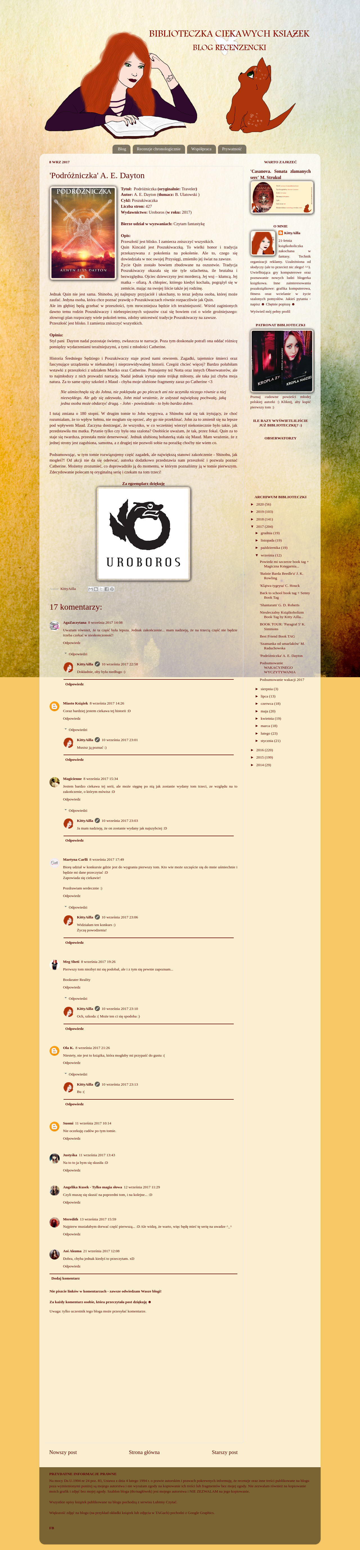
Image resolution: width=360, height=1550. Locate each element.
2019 (260, 511)
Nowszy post (63, 1452)
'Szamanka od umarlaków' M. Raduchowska (282, 645)
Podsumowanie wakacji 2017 (282, 679)
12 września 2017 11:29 (142, 1187)
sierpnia (267, 689)
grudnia (267, 533)
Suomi (68, 1123)
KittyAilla (85, 664)
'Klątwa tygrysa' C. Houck (280, 585)
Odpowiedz (71, 643)
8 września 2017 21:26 (92, 1048)
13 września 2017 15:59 (98, 1219)
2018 (260, 519)
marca (266, 726)
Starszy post (225, 1452)
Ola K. (68, 1048)
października (271, 547)
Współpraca (201, 149)
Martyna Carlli (75, 859)
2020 (260, 504)
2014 (260, 765)
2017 (260, 526)
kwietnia (268, 718)
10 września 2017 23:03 (120, 820)
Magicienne (72, 779)
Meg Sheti (71, 961)
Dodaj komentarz (65, 1278)
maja (265, 711)
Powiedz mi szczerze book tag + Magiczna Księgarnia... (284, 564)
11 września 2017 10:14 (93, 1123)
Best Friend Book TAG (277, 636)
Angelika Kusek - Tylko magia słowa (92, 1187)
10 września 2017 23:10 (120, 1009)
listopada (268, 540)
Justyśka (70, 1155)
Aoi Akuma (72, 1251)
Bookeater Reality (77, 980)
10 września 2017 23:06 (120, 917)
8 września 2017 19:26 (98, 961)
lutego (266, 733)
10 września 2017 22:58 (120, 664)
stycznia (267, 741)
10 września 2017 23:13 (120, 1084)
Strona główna (144, 1452)
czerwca (267, 703)
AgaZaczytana (74, 622)
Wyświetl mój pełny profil (270, 311)
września (268, 555)
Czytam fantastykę (189, 224)
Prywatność (232, 149)
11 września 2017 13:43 (97, 1155)
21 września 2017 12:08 (101, 1251)
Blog (122, 149)
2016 (260, 750)
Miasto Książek (75, 703)
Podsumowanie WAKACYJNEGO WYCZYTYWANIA (278, 667)
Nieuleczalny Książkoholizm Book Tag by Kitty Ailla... (282, 614)
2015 (260, 757)
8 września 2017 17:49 (106, 859)
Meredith (70, 1219)
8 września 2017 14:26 (107, 703)
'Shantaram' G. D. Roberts (280, 605)
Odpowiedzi (78, 654)
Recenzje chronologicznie (159, 149)
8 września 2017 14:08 (105, 622)
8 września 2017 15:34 (101, 779)
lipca (265, 696)
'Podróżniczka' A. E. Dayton (281, 656)
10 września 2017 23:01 (120, 740)
